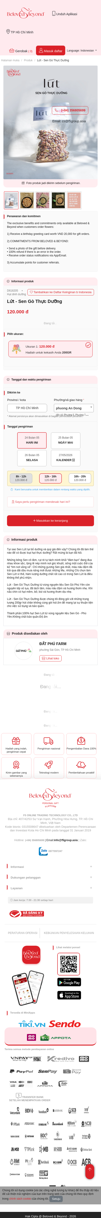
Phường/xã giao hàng (68, 400)
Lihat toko (50, 658)
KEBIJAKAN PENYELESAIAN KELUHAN (69, 933)
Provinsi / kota (16, 400)
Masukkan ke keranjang (50, 520)
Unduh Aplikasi (64, 13)
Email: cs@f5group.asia (69, 121)
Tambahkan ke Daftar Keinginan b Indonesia (60, 292)
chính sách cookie (20, 1198)
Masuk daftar (50, 50)
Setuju (56, 1199)
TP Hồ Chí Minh (19, 31)
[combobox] (74, 408)
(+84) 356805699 (70, 110)
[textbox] (74, 411)
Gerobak (20, 50)
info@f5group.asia (66, 840)
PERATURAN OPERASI (22, 933)
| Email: (39, 840)
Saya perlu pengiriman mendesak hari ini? (41, 501)
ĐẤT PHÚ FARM (52, 644)
